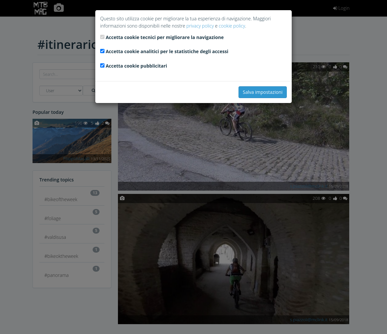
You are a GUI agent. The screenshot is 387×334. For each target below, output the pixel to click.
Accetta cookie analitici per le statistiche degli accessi (167, 51)
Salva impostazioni (263, 92)
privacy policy (200, 26)
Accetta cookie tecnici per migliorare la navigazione (165, 37)
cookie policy (232, 26)
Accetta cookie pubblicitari (136, 66)
